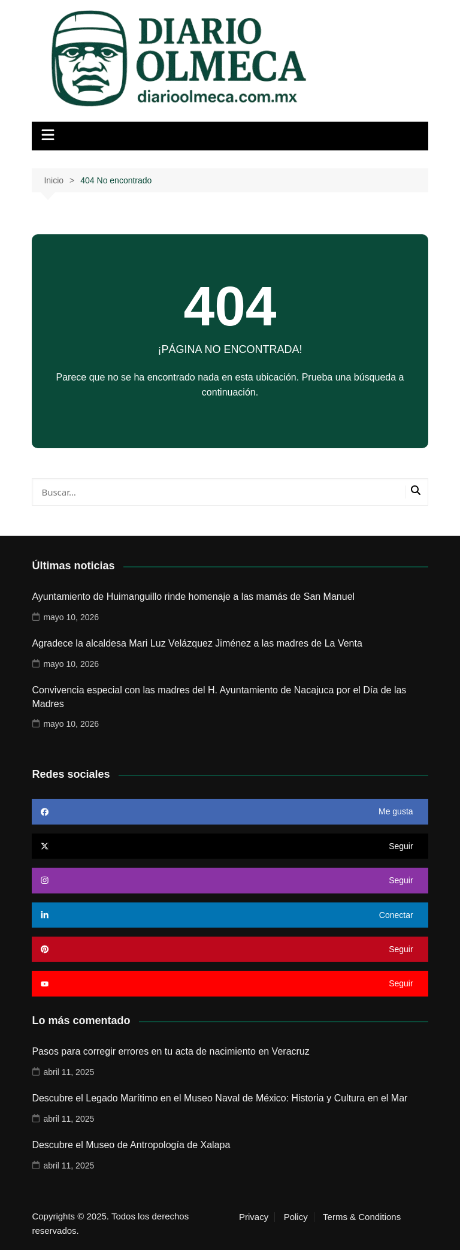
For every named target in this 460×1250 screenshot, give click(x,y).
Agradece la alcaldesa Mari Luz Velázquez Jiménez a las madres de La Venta (197, 643)
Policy (296, 1217)
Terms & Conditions (362, 1217)
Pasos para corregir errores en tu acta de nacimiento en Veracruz (170, 1051)
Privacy (253, 1217)
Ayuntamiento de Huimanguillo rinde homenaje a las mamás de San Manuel (193, 596)
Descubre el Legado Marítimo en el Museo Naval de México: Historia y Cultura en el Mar (219, 1098)
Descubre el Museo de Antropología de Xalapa (131, 1145)
